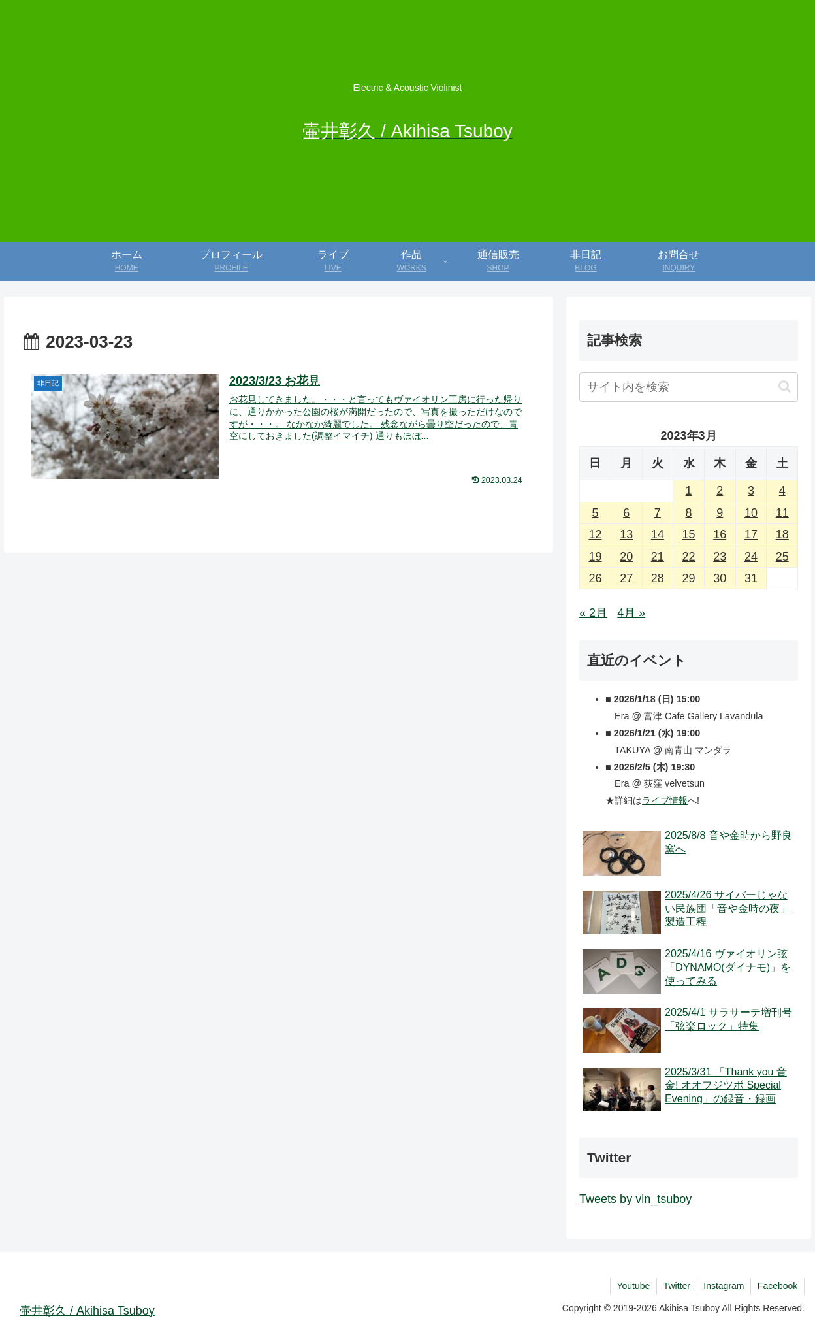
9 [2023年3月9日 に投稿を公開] (719, 512)
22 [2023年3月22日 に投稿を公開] (688, 556)
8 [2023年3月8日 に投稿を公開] (689, 512)
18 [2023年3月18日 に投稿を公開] (782, 534)
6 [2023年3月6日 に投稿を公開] (626, 512)
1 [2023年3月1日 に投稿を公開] (689, 490)
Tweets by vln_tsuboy (635, 1198)
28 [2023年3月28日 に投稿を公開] (657, 578)
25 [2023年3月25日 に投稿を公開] (782, 556)
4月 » (631, 612)
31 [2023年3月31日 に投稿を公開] (751, 578)
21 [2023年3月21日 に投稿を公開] (657, 556)
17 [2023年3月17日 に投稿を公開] (751, 534)
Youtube (631, 1286)
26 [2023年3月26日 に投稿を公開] (594, 578)
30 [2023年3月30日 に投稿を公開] (719, 578)
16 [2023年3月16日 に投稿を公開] (719, 534)
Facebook (777, 1286)
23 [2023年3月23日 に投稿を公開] (719, 556)
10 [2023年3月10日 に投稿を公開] (751, 512)
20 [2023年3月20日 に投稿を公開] (626, 556)
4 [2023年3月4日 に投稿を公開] (782, 490)
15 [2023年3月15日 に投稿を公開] (688, 534)
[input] (688, 387)
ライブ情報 (665, 800)
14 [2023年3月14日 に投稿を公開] (657, 534)
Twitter (675, 1286)
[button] (784, 386)
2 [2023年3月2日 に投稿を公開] (719, 490)
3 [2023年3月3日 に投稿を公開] (751, 490)
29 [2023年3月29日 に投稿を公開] (688, 578)
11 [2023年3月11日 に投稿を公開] (782, 512)
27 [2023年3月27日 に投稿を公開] (626, 578)
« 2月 (593, 612)
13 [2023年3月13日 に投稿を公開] (626, 534)
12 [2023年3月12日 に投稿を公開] (594, 534)
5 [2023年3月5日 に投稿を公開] (595, 512)
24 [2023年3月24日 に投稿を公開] (751, 556)
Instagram (723, 1286)
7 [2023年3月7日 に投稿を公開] (657, 512)
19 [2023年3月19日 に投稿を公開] (594, 556)
